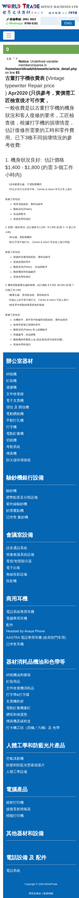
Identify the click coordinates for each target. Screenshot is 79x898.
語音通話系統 (16, 548)
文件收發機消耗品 (20, 688)
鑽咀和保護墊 (16, 715)
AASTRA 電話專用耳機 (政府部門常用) (36, 638)
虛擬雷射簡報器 (18, 809)
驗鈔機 (11, 491)
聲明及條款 (35, 893)
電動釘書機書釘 (18, 708)
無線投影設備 (16, 574)
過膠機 (11, 387)
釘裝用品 (13, 682)
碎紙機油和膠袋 (18, 675)
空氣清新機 (15, 759)
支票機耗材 (15, 701)
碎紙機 (11, 374)
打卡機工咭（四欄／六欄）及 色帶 (33, 728)
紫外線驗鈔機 (16, 504)
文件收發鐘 (15, 394)
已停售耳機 (15, 644)
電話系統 (13, 871)
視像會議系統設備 (20, 555)
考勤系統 (13, 447)
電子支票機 (15, 401)
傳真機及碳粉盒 (18, 721)
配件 (9, 625)
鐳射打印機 (15, 802)
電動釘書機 (15, 434)
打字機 (11, 427)
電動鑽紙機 (15, 414)
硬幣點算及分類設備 (22, 497)
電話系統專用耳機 (20, 612)
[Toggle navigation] (9, 35)
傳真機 (11, 453)
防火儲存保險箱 (18, 460)
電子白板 (13, 568)
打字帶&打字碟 (17, 695)
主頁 (8, 58)
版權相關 (48, 893)
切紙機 (11, 440)
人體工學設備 (16, 772)
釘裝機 (11, 381)
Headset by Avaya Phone (25, 631)
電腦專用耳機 (16, 618)
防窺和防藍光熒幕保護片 (25, 765)
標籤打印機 (15, 816)
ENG (68, 23)
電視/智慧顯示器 (19, 561)
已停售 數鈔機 (17, 517)
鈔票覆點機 (15, 511)
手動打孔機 (15, 420)
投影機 (11, 581)
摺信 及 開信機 (17, 407)
